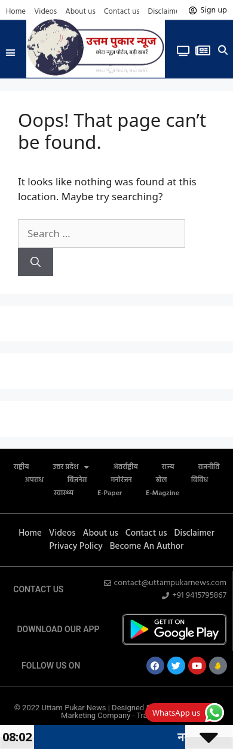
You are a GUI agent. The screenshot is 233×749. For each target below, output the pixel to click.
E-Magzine (162, 493)
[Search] (35, 262)
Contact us (122, 11)
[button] (11, 49)
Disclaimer (165, 11)
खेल (161, 480)
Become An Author (147, 546)
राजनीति (208, 467)
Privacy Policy (76, 546)
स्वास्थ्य (63, 493)
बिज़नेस (77, 480)
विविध (200, 480)
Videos (45, 11)
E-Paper (109, 493)
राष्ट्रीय (21, 467)
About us (80, 11)
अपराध (34, 480)
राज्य (168, 467)
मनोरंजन (121, 480)
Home (16, 11)
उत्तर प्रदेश (71, 467)
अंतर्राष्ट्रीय (125, 467)
